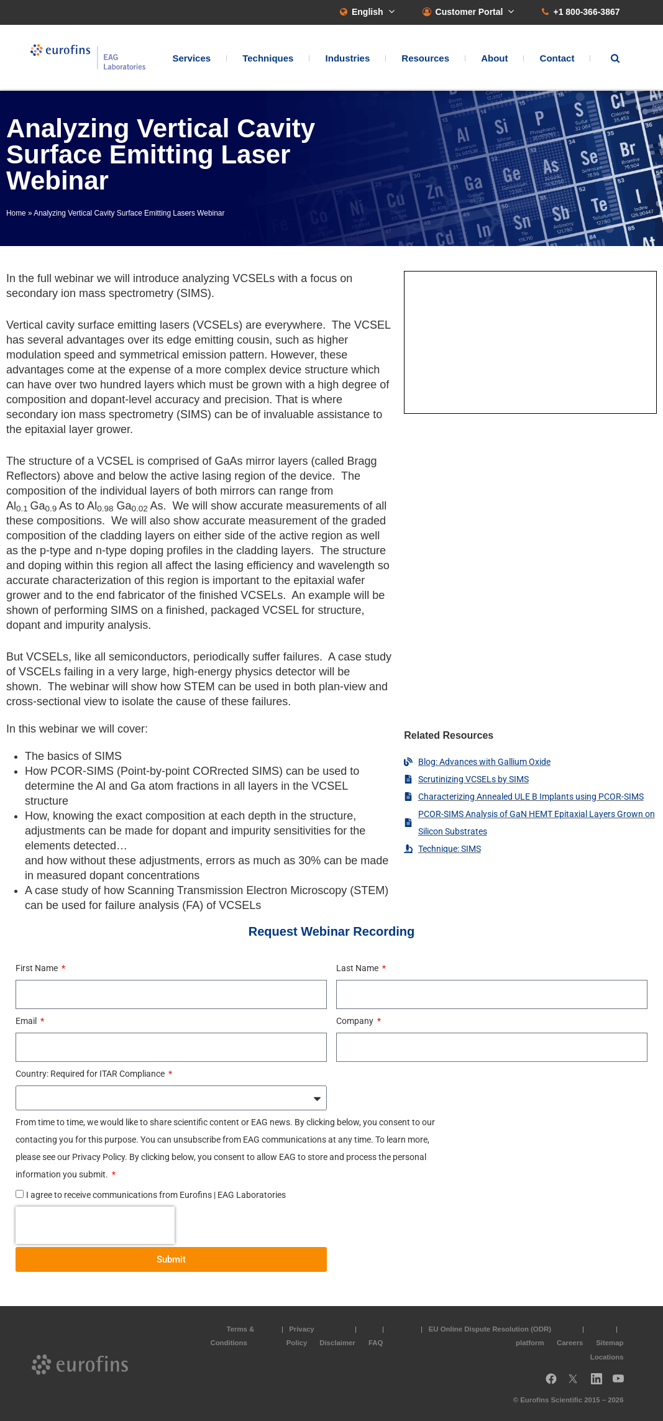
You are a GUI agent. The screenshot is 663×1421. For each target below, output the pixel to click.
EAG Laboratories (92, 58)
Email (27, 1021)
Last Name (358, 968)
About (494, 59)
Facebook (551, 1383)
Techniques (267, 59)
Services (191, 59)
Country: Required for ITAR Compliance (91, 1074)
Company (355, 1021)
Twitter (576, 1383)
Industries (348, 59)
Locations (607, 1357)
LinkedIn (600, 1383)
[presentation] (95, 1225)
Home (16, 213)
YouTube (622, 1383)
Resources (425, 59)
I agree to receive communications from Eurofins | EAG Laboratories (156, 1195)
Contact (557, 59)
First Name (38, 968)
